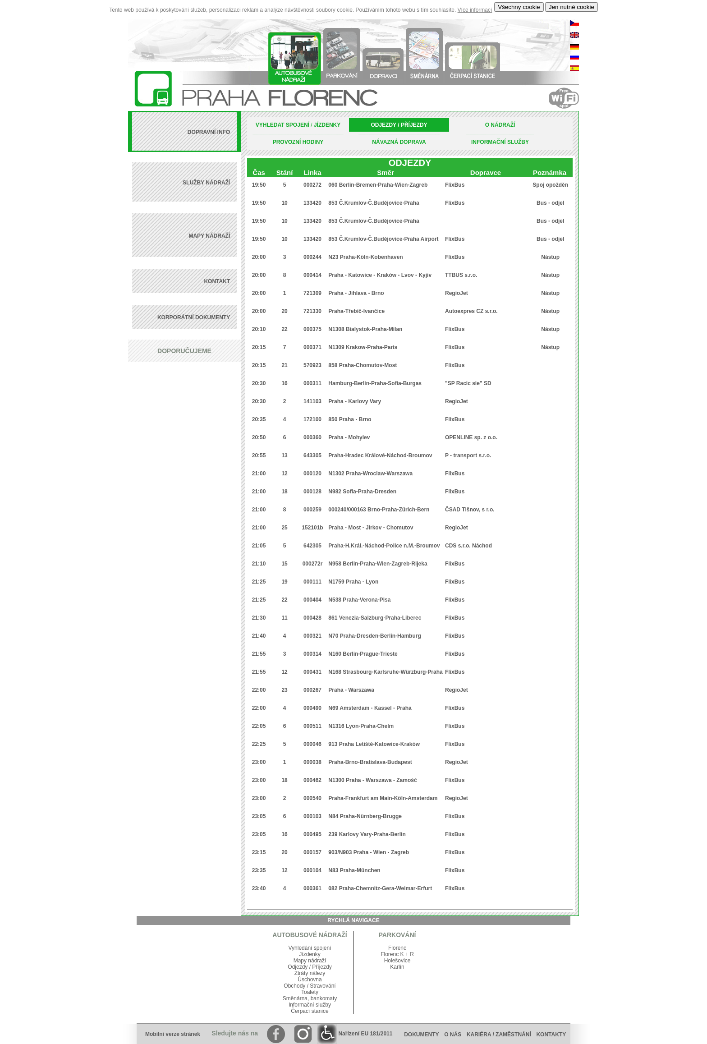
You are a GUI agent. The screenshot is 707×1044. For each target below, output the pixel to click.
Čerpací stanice (309, 1011)
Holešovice (397, 960)
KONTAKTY (553, 1034)
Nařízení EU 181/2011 (354, 1033)
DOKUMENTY (421, 1034)
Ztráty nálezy (310, 973)
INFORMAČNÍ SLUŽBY (500, 142)
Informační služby (310, 1005)
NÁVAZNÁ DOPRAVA (399, 142)
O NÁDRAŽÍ (500, 125)
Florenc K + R (397, 954)
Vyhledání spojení (310, 948)
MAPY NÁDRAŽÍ (209, 236)
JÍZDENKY (327, 125)
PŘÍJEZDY (414, 125)
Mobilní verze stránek (172, 1034)
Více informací (475, 10)
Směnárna (295, 998)
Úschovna (309, 979)
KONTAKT (217, 281)
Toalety (309, 992)
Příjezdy (321, 967)
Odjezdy (298, 967)
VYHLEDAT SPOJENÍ (282, 125)
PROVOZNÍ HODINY (298, 142)
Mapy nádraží (310, 960)
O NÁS (452, 1034)
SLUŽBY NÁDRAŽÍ (206, 182)
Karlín (397, 967)
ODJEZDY (383, 125)
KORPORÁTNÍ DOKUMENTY (193, 317)
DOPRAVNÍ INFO (209, 132)
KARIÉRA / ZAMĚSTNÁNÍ (499, 1034)
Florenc (397, 948)
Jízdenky (309, 954)
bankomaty (324, 998)
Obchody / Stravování (309, 986)
